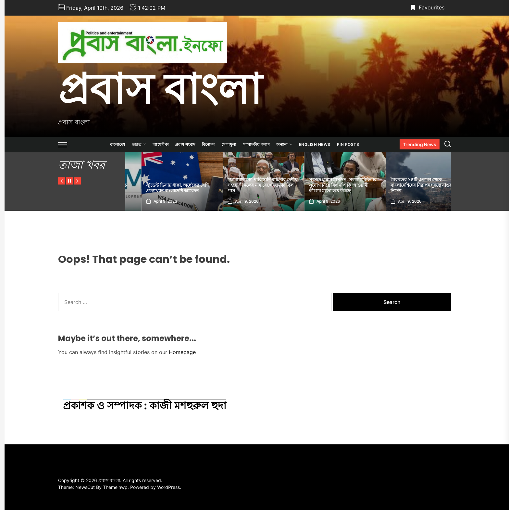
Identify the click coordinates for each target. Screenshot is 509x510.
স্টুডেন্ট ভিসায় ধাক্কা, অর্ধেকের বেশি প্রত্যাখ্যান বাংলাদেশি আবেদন (243, 188)
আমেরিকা (160, 144)
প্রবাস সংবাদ (185, 144)
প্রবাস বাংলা (160, 88)
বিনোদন (208, 144)
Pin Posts (348, 144)
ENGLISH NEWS (314, 144)
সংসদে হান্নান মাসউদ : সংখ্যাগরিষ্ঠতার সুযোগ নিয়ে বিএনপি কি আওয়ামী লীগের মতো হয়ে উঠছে (408, 185)
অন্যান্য (284, 144)
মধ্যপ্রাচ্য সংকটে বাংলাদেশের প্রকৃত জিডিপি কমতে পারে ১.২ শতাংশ (161, 188)
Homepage (182, 352)
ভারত (139, 144)
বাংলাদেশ (117, 144)
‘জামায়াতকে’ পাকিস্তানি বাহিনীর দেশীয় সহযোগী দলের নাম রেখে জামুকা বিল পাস (328, 185)
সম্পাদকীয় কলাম (256, 144)
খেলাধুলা (228, 144)
